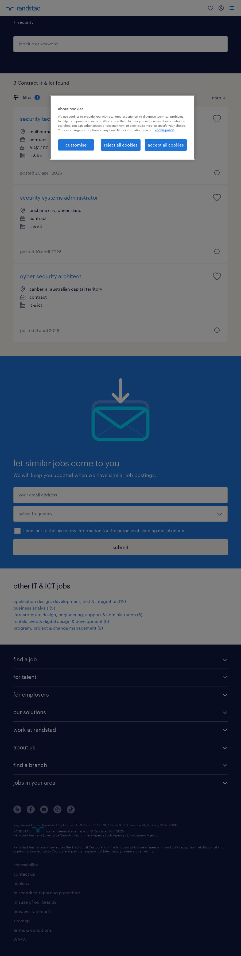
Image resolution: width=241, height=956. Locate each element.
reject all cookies (121, 144)
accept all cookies (166, 144)
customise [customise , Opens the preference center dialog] (76, 144)
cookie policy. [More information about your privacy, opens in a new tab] (164, 130)
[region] (122, 128)
